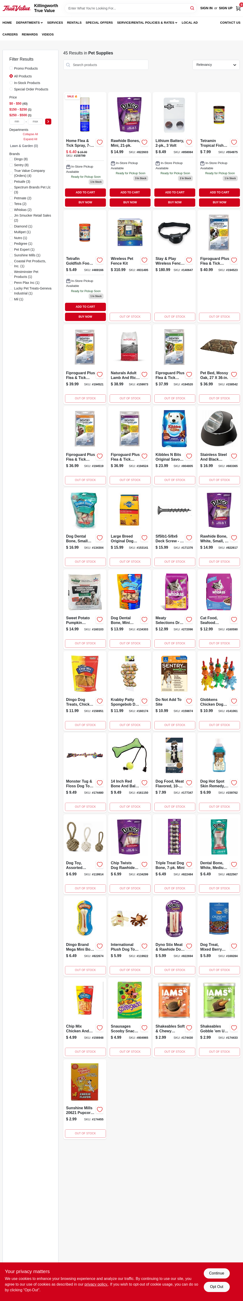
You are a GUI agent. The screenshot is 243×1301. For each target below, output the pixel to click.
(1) (23, 226)
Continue (216, 1273)
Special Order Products (31, 89)
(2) (22, 198)
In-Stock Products (27, 83)
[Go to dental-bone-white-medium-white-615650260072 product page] (218, 854)
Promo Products (26, 68)
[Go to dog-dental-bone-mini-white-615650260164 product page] (129, 609)
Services (55, 22)
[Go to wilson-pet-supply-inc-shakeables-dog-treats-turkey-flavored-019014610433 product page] (218, 1018)
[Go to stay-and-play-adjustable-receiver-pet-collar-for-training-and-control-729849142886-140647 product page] (174, 266)
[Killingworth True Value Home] (17, 8)
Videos (48, 34)
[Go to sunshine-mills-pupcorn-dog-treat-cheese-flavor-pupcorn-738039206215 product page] (84, 1099)
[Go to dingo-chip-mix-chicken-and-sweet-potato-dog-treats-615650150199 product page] (84, 1018)
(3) (22, 181)
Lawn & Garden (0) (24, 146)
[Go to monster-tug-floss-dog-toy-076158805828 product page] (84, 773)
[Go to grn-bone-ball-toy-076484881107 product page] (129, 773)
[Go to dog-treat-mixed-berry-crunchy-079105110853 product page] (218, 936)
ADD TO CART (85, 192)
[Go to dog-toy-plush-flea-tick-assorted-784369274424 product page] (129, 936)
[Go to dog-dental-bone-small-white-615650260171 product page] (84, 528)
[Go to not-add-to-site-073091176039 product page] (174, 691)
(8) (21, 159)
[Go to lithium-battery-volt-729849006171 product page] (174, 150)
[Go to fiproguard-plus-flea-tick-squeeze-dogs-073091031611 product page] (174, 364)
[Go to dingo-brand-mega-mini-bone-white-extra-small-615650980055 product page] (84, 936)
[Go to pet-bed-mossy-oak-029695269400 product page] (218, 364)
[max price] (35, 122)
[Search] (192, 8)
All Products (23, 76)
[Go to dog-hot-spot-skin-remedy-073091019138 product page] (218, 773)
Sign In (206, 8)
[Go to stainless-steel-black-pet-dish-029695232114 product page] (218, 446)
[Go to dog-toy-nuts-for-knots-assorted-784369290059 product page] (84, 854)
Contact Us (230, 22)
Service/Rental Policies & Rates (145, 22)
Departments (28, 22)
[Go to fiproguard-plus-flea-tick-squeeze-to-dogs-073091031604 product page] (84, 446)
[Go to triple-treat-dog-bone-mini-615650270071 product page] (174, 854)
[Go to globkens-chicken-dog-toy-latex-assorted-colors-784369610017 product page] (218, 691)
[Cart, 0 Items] (238, 8)
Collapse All (30, 134)
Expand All (30, 139)
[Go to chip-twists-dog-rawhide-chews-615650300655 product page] (129, 854)
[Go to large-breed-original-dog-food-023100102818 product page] (129, 528)
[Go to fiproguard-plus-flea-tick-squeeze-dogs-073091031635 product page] (218, 266)
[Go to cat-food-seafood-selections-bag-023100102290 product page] (218, 609)
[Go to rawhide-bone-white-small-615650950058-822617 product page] (218, 528)
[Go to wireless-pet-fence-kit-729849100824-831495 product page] (129, 266)
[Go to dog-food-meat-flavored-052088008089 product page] (174, 773)
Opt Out (216, 1287)
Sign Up (226, 8)
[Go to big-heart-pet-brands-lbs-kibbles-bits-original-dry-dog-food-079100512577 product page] (174, 446)
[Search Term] (131, 8)
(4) (29, 173)
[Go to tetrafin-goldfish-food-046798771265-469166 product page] (84, 266)
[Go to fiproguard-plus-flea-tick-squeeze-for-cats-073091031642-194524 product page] (129, 446)
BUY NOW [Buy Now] (85, 202)
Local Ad (190, 22)
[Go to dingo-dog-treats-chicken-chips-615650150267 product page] (84, 691)
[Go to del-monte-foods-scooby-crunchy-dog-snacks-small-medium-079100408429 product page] (129, 1018)
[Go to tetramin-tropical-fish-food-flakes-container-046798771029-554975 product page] (218, 150)
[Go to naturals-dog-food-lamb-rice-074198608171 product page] (129, 364)
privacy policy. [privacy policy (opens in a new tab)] (96, 1284)
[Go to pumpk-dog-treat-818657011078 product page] (84, 609)
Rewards (30, 34)
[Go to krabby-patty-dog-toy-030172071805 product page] (129, 691)
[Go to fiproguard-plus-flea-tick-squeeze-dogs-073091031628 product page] (84, 364)
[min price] (17, 122)
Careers (10, 34)
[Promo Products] (11, 68)
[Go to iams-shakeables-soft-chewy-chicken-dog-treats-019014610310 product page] (174, 1018)
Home (7, 22)
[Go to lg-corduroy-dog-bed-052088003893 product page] (174, 528)
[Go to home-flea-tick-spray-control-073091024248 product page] (84, 150)
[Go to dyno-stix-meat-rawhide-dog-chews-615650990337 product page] (174, 936)
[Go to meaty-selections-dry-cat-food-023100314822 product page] (174, 609)
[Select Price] (48, 122)
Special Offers (99, 22)
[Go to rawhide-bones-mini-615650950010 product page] (129, 150)
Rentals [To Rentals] (74, 22)
